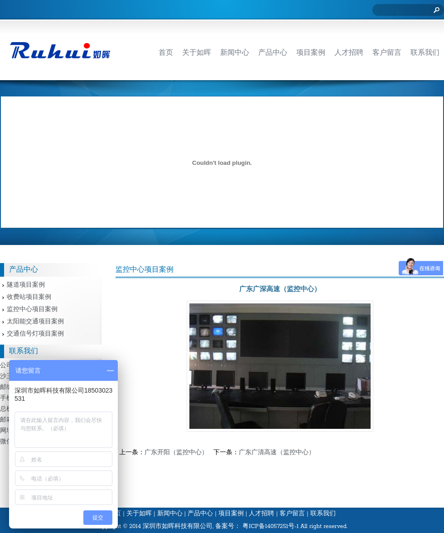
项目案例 (231, 513)
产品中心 (200, 513)
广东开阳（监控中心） (176, 452)
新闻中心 (170, 513)
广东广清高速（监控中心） (277, 452)
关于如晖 (139, 513)
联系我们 (323, 513)
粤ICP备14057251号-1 (270, 526)
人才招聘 (261, 513)
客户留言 (292, 513)
